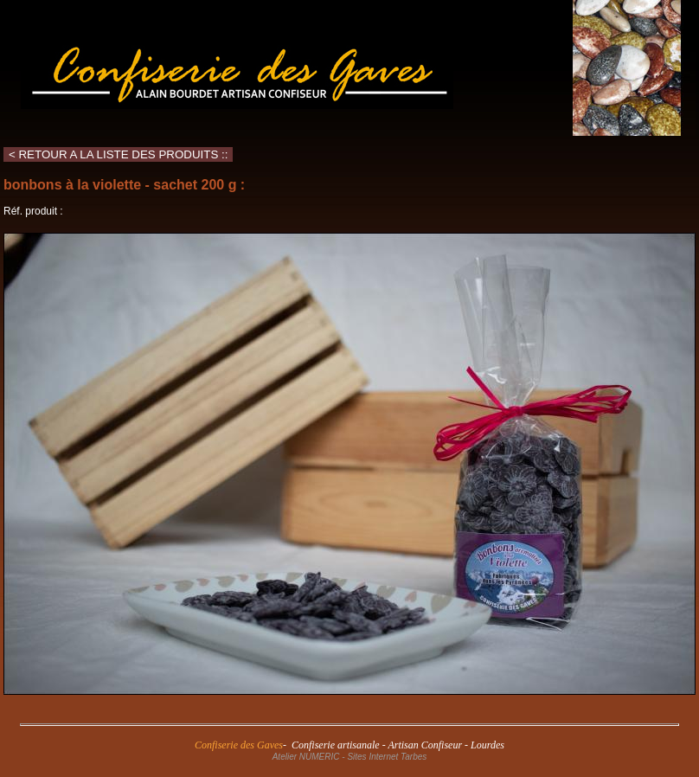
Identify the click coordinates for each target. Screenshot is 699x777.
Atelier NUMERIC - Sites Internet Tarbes (350, 756)
